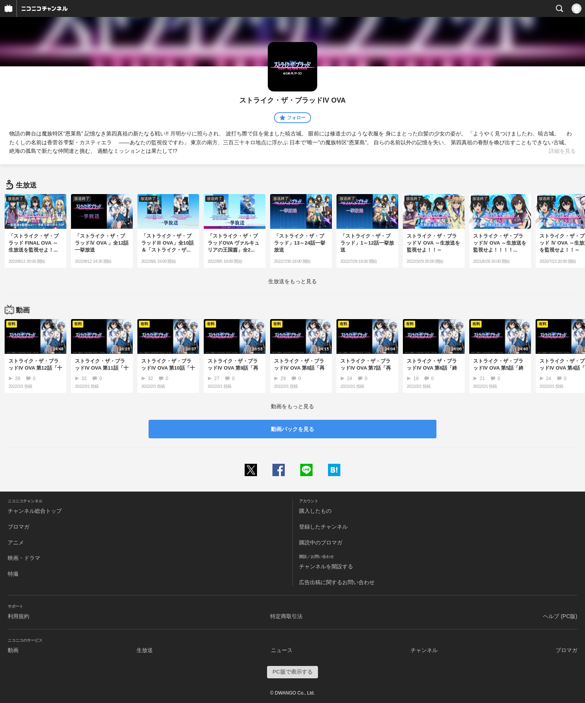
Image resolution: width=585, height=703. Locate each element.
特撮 (13, 574)
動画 (13, 650)
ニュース (281, 650)
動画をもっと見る (292, 406)
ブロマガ (18, 527)
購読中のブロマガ (320, 542)
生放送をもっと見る (292, 281)
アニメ (16, 542)
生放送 (145, 650)
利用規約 (18, 616)
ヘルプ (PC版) (560, 616)
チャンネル (424, 650)
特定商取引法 (286, 616)
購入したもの (315, 511)
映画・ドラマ (24, 558)
